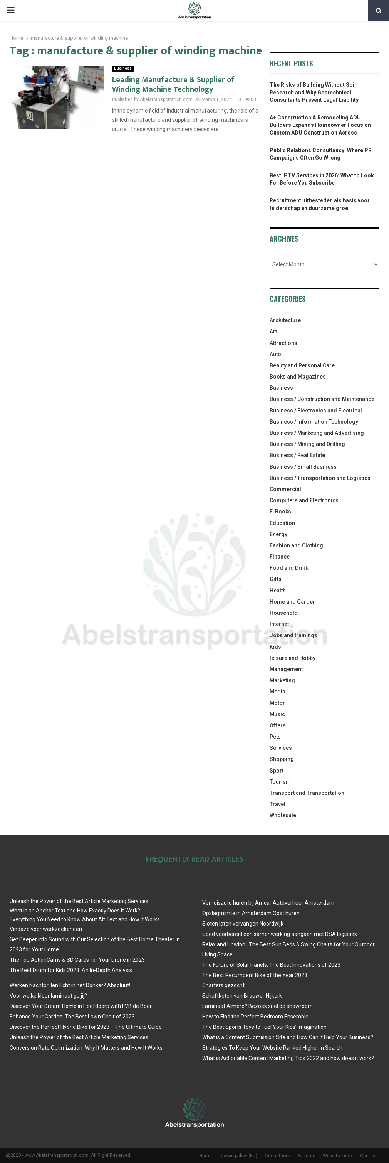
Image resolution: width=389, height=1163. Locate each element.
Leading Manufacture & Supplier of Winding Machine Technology (173, 84)
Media (277, 691)
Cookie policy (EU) (238, 1155)
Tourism (280, 782)
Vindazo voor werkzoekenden (46, 929)
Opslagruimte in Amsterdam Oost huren (251, 913)
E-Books (280, 511)
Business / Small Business (303, 467)
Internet (279, 624)
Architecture (285, 320)
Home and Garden (293, 602)
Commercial (285, 489)
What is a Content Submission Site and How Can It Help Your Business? (287, 1037)
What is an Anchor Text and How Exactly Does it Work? (75, 910)
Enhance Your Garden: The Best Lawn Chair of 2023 (72, 1016)
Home (205, 1155)
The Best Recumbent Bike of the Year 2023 (254, 975)
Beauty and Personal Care (302, 365)
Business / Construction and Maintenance (322, 399)
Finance (280, 557)
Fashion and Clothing (296, 545)
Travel (277, 804)
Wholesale (283, 815)
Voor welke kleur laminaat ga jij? (48, 996)
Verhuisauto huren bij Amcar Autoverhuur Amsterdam (268, 903)
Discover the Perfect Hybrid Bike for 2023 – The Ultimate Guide (86, 1027)
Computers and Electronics (304, 500)
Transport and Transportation (307, 793)
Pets (275, 737)
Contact (368, 1155)
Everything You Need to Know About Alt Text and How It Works (85, 919)
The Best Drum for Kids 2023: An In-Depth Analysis (71, 970)
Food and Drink (289, 568)
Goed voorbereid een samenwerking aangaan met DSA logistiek (279, 934)
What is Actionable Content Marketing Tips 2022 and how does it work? (288, 1058)
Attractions (283, 343)
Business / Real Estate (297, 455)
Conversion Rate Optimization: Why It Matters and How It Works (86, 1048)
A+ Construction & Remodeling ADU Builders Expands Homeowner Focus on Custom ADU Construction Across (320, 125)
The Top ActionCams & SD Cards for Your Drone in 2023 (77, 960)
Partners (306, 1155)
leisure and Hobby (292, 658)
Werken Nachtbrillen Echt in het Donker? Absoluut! (70, 985)
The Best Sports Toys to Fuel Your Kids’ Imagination (264, 1027)
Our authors (277, 1155)
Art (273, 331)
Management (286, 669)
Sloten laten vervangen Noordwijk (242, 924)
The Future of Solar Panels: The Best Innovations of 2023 (271, 965)
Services (281, 748)
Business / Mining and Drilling (307, 444)
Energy (278, 534)
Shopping (282, 759)
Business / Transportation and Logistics (320, 478)
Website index (338, 1155)
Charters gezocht (223, 985)
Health (278, 590)
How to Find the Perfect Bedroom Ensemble (255, 1016)
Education (282, 523)
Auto (275, 354)
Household (284, 613)
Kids (275, 647)
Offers (278, 725)
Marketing (282, 680)
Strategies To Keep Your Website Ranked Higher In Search (272, 1048)
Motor (277, 703)
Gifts (276, 579)
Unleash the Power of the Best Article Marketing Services (79, 901)
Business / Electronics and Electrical (316, 410)
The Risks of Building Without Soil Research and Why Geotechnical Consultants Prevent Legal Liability (314, 92)
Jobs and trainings (293, 635)
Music (277, 714)
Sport (276, 770)
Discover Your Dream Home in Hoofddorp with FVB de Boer (81, 1006)
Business (123, 68)
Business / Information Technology (314, 422)
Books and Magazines (298, 377)
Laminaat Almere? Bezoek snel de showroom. (258, 1006)
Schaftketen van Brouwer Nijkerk (242, 996)
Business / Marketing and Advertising (317, 433)
